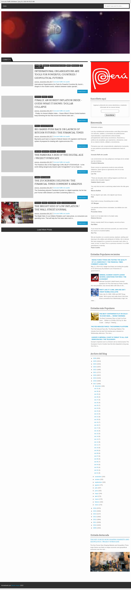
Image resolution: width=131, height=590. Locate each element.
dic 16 (96, 431)
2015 (95, 511)
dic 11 (96, 445)
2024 (95, 364)
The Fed (50, 96)
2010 (95, 525)
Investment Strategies (46, 125)
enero (97, 505)
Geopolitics (46, 65)
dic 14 (96, 436)
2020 (95, 375)
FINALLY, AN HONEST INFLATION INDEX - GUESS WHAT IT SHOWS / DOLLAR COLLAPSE (58, 103)
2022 (95, 369)
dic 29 (96, 394)
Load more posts (44, 229)
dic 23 (96, 411)
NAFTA (68, 65)
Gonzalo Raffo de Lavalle (62, 82)
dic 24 (96, 408)
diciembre (98, 386)
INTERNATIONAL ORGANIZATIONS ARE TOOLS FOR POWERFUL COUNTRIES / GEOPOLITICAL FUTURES (57, 74)
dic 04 (96, 464)
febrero (97, 502)
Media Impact (15, 585)
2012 (95, 519)
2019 (95, 378)
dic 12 (96, 442)
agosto (97, 485)
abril (96, 496)
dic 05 (96, 462)
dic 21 (96, 416)
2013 (95, 516)
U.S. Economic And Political (68, 202)
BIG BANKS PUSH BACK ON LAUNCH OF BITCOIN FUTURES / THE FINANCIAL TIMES (59, 131)
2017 (95, 383)
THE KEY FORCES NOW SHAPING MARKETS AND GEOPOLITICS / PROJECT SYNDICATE (109, 541)
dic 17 (96, 428)
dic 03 (96, 467)
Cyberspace (38, 151)
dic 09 (96, 450)
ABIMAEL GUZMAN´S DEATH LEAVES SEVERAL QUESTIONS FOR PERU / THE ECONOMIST (112, 277)
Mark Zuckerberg (45, 177)
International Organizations (57, 65)
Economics (38, 96)
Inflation (44, 96)
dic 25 (96, 405)
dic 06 (96, 459)
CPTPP (36, 65)
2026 (95, 358)
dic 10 (96, 447)
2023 (95, 367)
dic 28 (96, 397)
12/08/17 (6, 60)
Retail (58, 202)
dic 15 (96, 433)
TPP (81, 65)
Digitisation (45, 151)
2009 (95, 528)
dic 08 (96, 453)
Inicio (5, 6)
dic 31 (96, 388)
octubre (97, 479)
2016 (95, 508)
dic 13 (96, 439)
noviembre (98, 476)
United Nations (39, 67)
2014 (95, 514)
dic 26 (96, 402)
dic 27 (96, 400)
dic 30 (96, 391)
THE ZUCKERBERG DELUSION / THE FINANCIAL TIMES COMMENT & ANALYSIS (58, 182)
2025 (95, 361)
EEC (41, 65)
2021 (95, 372)
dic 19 (96, 422)
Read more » (82, 91)
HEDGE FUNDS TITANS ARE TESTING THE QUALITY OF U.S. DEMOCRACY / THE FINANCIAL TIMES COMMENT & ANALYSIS (109, 262)
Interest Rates (52, 202)
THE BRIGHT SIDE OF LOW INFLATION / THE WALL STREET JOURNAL (57, 208)
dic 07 (96, 456)
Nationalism (75, 65)
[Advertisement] (44, 252)
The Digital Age (61, 151)
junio (96, 490)
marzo (97, 499)
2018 (95, 381)
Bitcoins (37, 125)
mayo (97, 493)
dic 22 (96, 414)
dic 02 (96, 470)
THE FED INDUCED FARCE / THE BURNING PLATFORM (109, 326)
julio (96, 488)
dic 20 (96, 419)
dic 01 (96, 473)
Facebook (37, 177)
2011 (95, 522)
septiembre (98, 482)
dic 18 (96, 425)
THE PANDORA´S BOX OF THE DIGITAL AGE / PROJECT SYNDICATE (59, 156)
